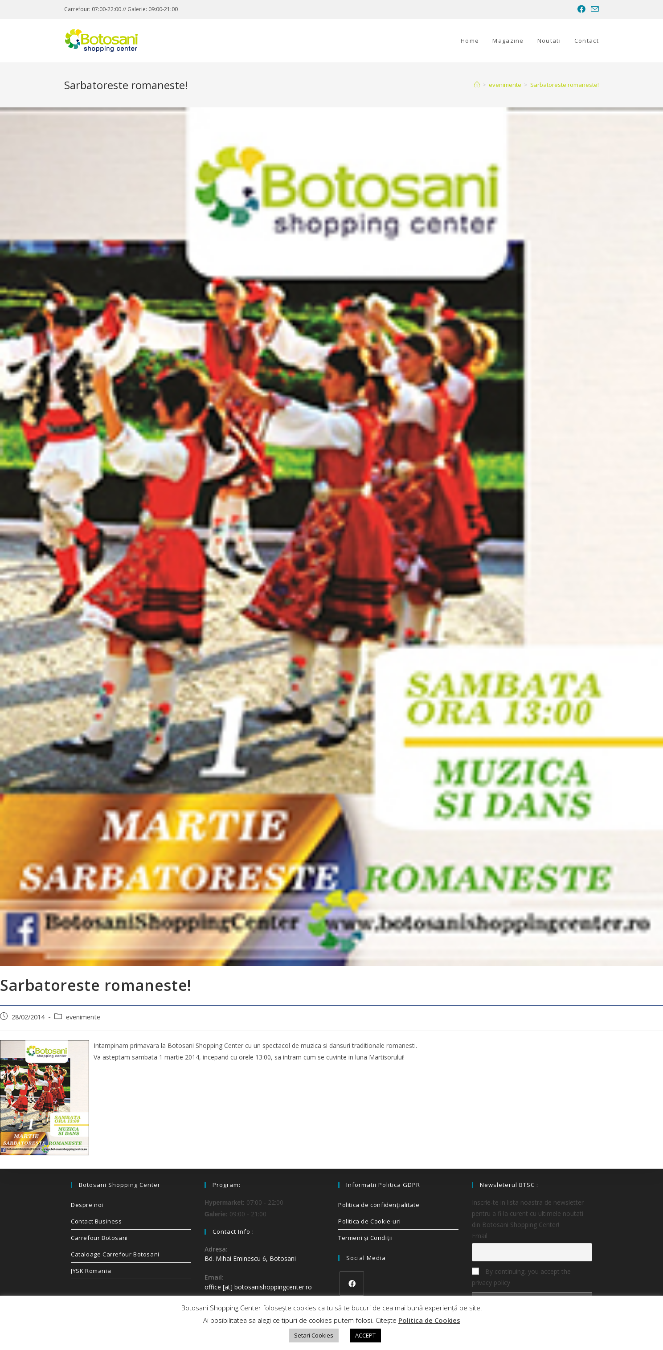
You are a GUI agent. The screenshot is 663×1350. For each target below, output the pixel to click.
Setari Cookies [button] (313, 1335)
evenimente (83, 1017)
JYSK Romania (91, 1271)
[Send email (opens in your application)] (593, 9)
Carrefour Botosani (99, 1238)
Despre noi (87, 1205)
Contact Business (96, 1221)
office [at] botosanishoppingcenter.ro (258, 1287)
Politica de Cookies (429, 1320)
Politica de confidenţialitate (378, 1205)
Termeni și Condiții (365, 1238)
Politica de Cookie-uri (369, 1221)
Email (479, 1235)
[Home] (477, 85)
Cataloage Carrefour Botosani (115, 1254)
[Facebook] (352, 1283)
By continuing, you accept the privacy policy (521, 1277)
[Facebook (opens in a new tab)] (581, 9)
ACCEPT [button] (365, 1335)
